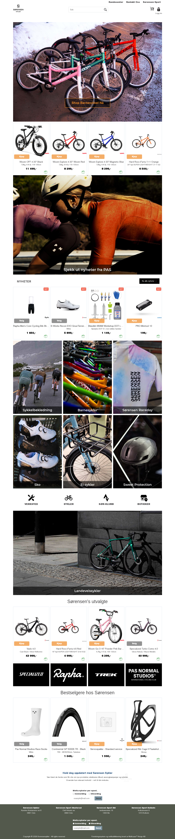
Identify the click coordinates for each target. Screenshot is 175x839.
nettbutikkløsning (115, 836)
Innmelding (80, 794)
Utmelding (96, 794)
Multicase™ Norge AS (137, 836)
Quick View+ (36, 155)
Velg (21, 320)
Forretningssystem (99, 836)
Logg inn (158, 13)
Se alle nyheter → (149, 281)
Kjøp (21, 156)
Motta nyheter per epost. (85, 791)
